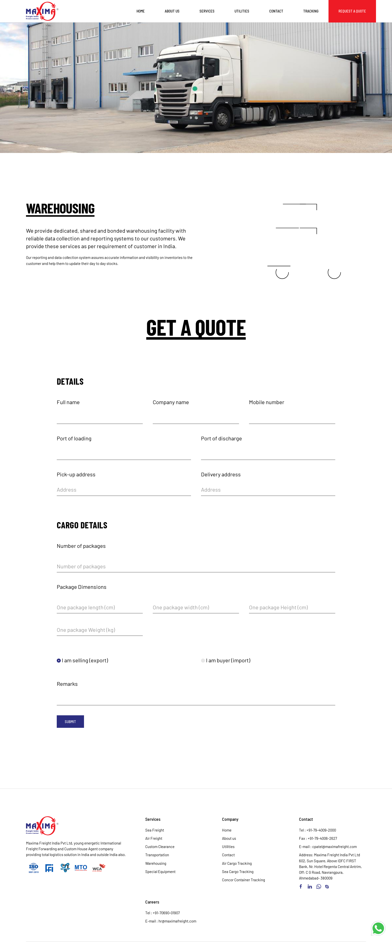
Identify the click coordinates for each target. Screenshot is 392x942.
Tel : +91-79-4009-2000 (317, 830)
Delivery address (221, 474)
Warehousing (155, 863)
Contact (276, 11)
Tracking (310, 11)
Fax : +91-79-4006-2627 (318, 838)
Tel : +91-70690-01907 (162, 913)
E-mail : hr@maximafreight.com (170, 921)
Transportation (157, 855)
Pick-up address (76, 474)
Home (140, 11)
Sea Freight (154, 830)
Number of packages (81, 545)
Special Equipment (160, 871)
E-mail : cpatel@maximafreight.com (328, 846)
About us (172, 11)
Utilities (241, 11)
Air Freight (153, 838)
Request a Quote (352, 11)
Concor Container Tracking (243, 880)
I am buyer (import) (225, 660)
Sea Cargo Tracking (238, 871)
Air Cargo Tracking (237, 863)
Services (207, 11)
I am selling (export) (82, 660)
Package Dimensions (81, 586)
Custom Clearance (159, 846)
